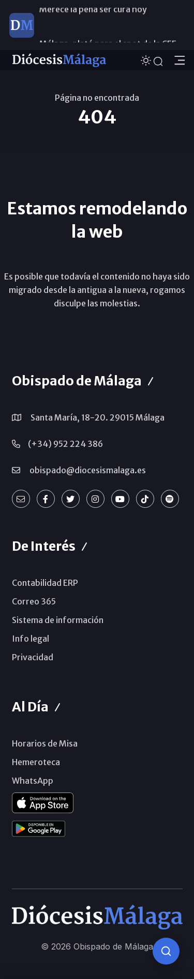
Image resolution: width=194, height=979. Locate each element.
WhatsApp (32, 780)
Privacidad (32, 657)
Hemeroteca (36, 762)
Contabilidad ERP (45, 583)
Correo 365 (34, 601)
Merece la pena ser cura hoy (93, 25)
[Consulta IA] (166, 951)
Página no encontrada (97, 97)
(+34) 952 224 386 (65, 444)
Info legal (30, 638)
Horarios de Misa (45, 743)
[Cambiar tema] (147, 59)
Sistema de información (57, 620)
